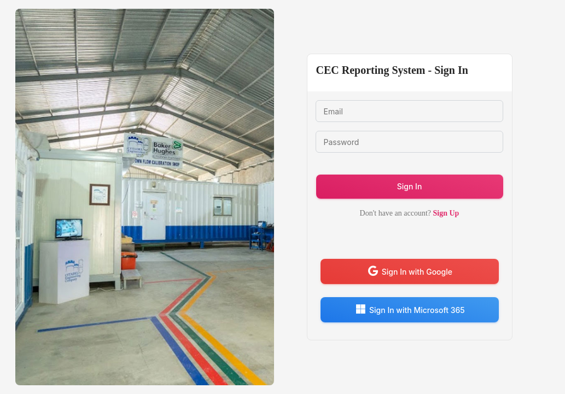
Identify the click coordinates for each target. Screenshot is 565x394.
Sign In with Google (409, 270)
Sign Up (445, 213)
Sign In (409, 186)
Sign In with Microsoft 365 (409, 309)
